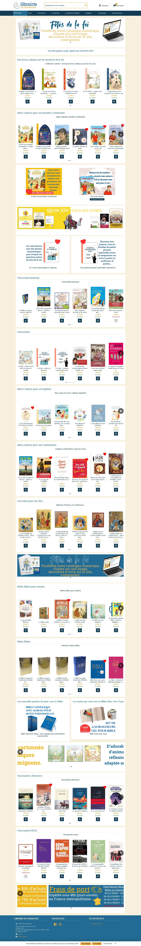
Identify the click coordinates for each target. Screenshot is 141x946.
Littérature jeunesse (72, 13)
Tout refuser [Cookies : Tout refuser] (97, 943)
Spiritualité (42, 13)
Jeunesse (88, 13)
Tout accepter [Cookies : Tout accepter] (85, 943)
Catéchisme (102, 13)
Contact (19, 934)
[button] (70, 42)
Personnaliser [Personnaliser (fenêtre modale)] (107, 943)
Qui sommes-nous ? (97, 924)
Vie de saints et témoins (97, 199)
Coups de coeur (117, 13)
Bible (30, 13)
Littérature (55, 13)
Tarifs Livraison (21, 937)
